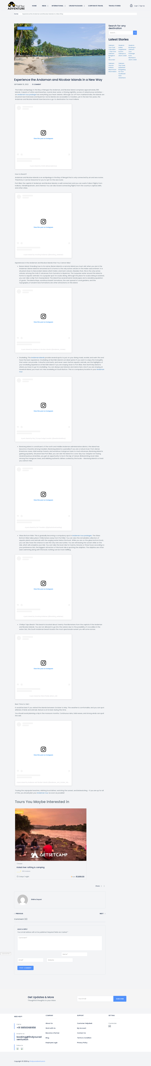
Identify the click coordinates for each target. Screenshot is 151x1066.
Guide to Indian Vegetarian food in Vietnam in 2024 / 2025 (122, 50)
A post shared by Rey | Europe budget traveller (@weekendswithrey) (43, 438)
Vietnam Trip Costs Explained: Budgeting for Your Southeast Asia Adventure (122, 70)
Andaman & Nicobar (25, 28)
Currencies (113, 1023)
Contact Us (81, 1033)
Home (34, 6)
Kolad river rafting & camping (30, 867)
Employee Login (51, 1043)
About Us (49, 1023)
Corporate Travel (95, 6)
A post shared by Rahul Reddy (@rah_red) (43, 696)
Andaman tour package (26, 94)
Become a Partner (52, 1033)
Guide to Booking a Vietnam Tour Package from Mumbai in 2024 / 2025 (133, 52)
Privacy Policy (82, 1043)
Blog (47, 1038)
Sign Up (142, 6)
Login (136, 6)
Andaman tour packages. (82, 535)
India (44, 6)
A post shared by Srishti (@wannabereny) (43, 166)
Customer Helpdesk (84, 1023)
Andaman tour (42, 793)
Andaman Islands (38, 357)
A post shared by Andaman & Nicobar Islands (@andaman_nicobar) (43, 349)
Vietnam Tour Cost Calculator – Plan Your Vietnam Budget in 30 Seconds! (112, 52)
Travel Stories (115, 6)
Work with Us (50, 1028)
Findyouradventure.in (37, 1061)
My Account (81, 1028)
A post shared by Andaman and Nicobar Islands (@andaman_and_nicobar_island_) (44, 782)
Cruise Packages (76, 6)
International (57, 6)
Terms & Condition (84, 1038)
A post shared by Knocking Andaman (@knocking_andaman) (43, 254)
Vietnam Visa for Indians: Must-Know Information (112, 67)
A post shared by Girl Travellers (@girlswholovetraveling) (43, 527)
